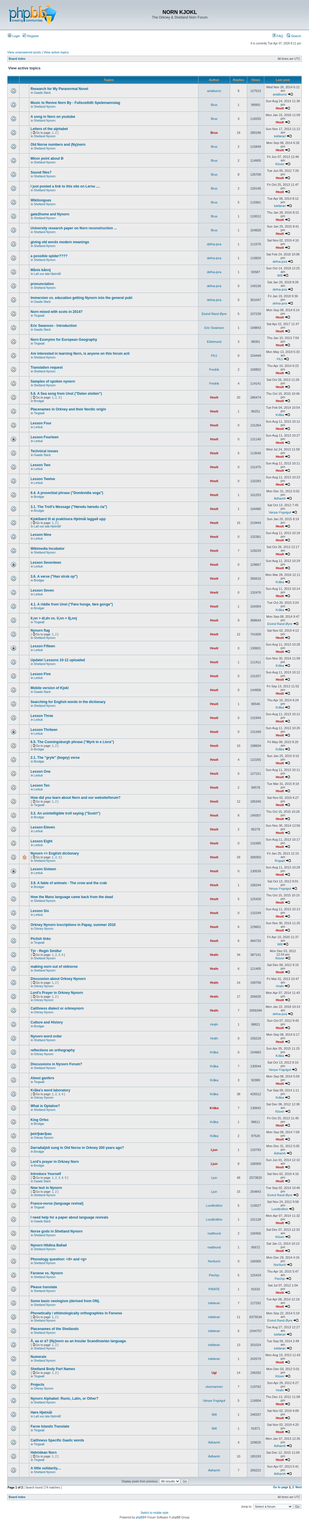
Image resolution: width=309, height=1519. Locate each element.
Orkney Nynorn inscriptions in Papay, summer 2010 (72, 925)
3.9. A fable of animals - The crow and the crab (68, 883)
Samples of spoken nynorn (52, 381)
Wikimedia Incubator (47, 549)
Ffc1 (214, 355)
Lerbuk (38, 427)
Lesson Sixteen (43, 869)
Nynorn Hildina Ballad (48, 1245)
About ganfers (42, 1078)
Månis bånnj (40, 270)
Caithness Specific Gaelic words (57, 1440)
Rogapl (280, 860)
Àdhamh (280, 498)
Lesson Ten (40, 785)
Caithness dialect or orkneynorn (57, 1008)
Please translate (43, 1287)
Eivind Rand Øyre (214, 314)
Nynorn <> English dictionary (54, 853)
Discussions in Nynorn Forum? (56, 1064)
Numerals (38, 1357)
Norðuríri (214, 1261)
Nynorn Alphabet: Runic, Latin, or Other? (64, 1399)
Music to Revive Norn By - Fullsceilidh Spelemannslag (75, 103)
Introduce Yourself (45, 1174)
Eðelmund (214, 341)
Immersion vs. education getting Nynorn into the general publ (81, 298)
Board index (17, 58)
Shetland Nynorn (45, 106)
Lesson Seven (42, 590)
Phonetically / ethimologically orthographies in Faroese (76, 1313)
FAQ (277, 36)
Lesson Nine (40, 535)
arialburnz (214, 91)
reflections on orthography (52, 1050)
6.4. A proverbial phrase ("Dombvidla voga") (66, 493)
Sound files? (40, 172)
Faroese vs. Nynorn (46, 1273)
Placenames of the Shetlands (54, 1329)
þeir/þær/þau (41, 1134)
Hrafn (214, 954)
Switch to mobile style (154, 1512)
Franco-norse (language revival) (56, 1203)
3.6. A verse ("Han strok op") (53, 576)
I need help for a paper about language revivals (69, 1217)
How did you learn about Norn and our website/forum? (75, 798)
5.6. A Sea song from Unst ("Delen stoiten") (66, 394)
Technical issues (44, 451)
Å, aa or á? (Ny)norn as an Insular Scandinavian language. (78, 1341)
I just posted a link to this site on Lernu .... (65, 186)
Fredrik (214, 369)
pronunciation (42, 284)
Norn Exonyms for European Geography (63, 340)
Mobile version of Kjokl (49, 688)
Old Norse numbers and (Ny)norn (57, 145)
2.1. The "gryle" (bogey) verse (54, 758)
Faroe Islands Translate (49, 1426)
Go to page (280, 1487)
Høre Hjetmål (41, 1412)
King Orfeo (39, 1120)
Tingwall (39, 315)
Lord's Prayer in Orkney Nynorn (56, 993)
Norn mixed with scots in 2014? (56, 312)
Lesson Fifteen (42, 646)
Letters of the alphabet (49, 129)
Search (294, 36)
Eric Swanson (214, 327)
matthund (214, 1233)
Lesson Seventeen (45, 563)
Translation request (46, 367)
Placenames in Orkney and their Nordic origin (68, 409)
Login (14, 36)
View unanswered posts (24, 52)
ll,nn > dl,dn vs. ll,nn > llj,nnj (53, 618)
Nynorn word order (46, 1036)
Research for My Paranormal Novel (59, 89)
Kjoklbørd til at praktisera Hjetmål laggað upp (68, 519)
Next (298, 1487)
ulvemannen (214, 1386)
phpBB (140, 1517)
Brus (214, 105)
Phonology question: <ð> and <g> (58, 1259)
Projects (37, 1385)
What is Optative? (45, 1106)
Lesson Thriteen (43, 730)
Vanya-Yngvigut (280, 512)
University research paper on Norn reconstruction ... (73, 228)
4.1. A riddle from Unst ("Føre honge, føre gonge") (71, 604)
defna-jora (214, 244)
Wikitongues (40, 200)
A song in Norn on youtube (52, 117)
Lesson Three (41, 716)
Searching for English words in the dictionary (68, 702)
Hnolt (280, 108)
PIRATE (214, 1289)
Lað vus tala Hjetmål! (47, 273)
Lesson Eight (41, 841)
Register (31, 36)
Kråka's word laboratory (50, 1090)
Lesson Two (40, 465)
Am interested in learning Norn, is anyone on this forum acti (79, 354)
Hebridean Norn (43, 1452)
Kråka (280, 415)
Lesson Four (40, 423)
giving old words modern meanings (59, 242)
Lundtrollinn (214, 1205)
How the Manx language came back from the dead (71, 897)
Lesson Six (39, 911)
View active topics (56, 52)
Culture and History (46, 1022)
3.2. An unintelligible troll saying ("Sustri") (65, 813)
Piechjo (214, 1275)
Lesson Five (40, 674)
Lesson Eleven (42, 827)
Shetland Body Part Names (52, 1369)
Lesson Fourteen (44, 437)
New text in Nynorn (46, 1188)
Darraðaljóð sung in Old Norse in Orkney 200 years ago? (77, 1148)
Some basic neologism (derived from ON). (65, 1301)
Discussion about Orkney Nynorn (58, 979)
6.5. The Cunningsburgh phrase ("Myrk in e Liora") (72, 742)
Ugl (214, 1372)
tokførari (279, 136)
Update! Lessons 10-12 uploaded (57, 660)
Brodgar (39, 401)
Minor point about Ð (46, 158)
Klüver (279, 164)
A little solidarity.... (45, 1468)
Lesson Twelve (42, 479)
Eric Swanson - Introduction (53, 326)
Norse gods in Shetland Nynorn (56, 1231)
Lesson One (40, 772)
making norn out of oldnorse (54, 967)
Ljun (214, 1150)
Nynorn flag (40, 630)
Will (280, 275)
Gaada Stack (42, 92)
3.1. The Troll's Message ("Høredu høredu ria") (68, 507)
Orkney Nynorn (43, 928)
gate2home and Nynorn (49, 214)
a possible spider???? (48, 256)
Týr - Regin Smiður (46, 951)
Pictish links (40, 939)
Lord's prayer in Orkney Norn (54, 1162)
